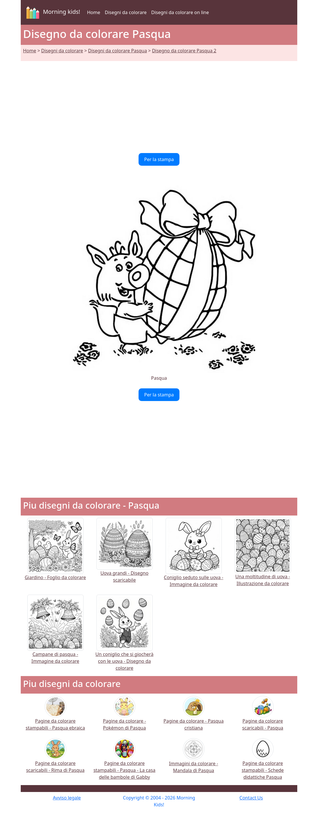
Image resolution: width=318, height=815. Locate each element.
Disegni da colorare (126, 12)
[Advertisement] (159, 103)
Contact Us (251, 798)
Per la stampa (159, 159)
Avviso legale (67, 798)
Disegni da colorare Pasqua (117, 50)
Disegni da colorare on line (180, 12)
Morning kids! (52, 12)
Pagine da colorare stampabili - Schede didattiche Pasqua (263, 762)
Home (93, 12)
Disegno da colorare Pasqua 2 (184, 50)
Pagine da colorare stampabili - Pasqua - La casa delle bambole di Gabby (124, 762)
